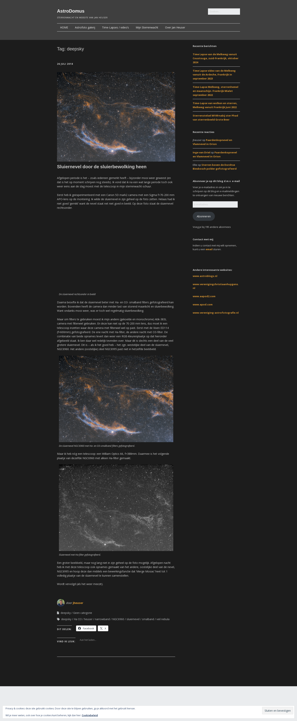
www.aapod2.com (204, 296)
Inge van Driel (201, 152)
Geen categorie (82, 613)
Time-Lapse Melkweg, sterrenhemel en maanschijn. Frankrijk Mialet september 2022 (215, 91)
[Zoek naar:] (224, 11)
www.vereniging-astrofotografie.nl (216, 312)
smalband (148, 619)
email (209, 249)
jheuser (78, 603)
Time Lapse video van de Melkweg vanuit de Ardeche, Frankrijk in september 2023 (214, 74)
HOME (64, 27)
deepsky (66, 613)
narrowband (102, 619)
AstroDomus (70, 11)
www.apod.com (203, 304)
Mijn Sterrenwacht (147, 27)
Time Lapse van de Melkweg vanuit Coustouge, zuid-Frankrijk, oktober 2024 (215, 58)
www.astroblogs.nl (205, 276)
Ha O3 (78, 619)
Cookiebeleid (90, 715)
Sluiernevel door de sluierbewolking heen (101, 166)
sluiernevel (133, 619)
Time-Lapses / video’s (115, 27)
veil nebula (163, 619)
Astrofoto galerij (85, 27)
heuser (88, 619)
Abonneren (204, 216)
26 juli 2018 (65, 64)
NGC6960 (118, 619)
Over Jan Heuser (175, 27)
